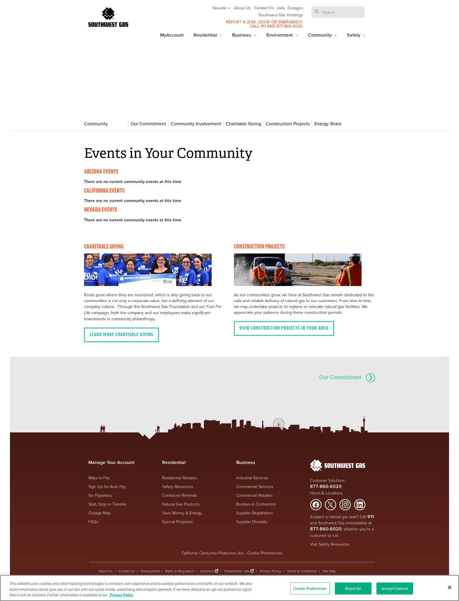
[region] (229, 588)
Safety (356, 35)
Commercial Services (254, 486)
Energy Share (328, 123)
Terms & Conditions (302, 571)
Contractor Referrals (179, 495)
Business (244, 35)
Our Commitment (148, 123)
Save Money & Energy (182, 513)
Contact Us (264, 8)
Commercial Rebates (254, 495)
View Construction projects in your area (283, 328)
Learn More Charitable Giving (121, 335)
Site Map (329, 571)
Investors (207, 571)
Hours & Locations (326, 493)
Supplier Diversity (251, 521)
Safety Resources (177, 486)
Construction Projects (288, 123)
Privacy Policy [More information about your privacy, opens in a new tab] (121, 595)
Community (322, 35)
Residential (207, 35)
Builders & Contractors (256, 504)
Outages (295, 8)
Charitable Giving (243, 123)
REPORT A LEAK (241, 22)
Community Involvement (196, 123)
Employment (150, 571)
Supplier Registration (254, 513)
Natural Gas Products (180, 504)
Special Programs (177, 521)
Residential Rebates (179, 477)
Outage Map (99, 513)
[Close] (449, 587)
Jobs (280, 8)
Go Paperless (100, 495)
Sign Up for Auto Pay (107, 486)
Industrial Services (252, 477)
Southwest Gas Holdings (280, 15)
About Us (242, 8)
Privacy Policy (270, 571)
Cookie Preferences (264, 553)
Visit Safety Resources (329, 544)
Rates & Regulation (179, 571)
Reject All (353, 588)
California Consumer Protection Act (212, 553)
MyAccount (172, 35)
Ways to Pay (99, 477)
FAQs (93, 521)
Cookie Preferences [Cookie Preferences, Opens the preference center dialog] (310, 588)
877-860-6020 (290, 26)
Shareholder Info (236, 571)
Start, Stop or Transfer (107, 504)
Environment (282, 35)
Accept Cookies (394, 588)
